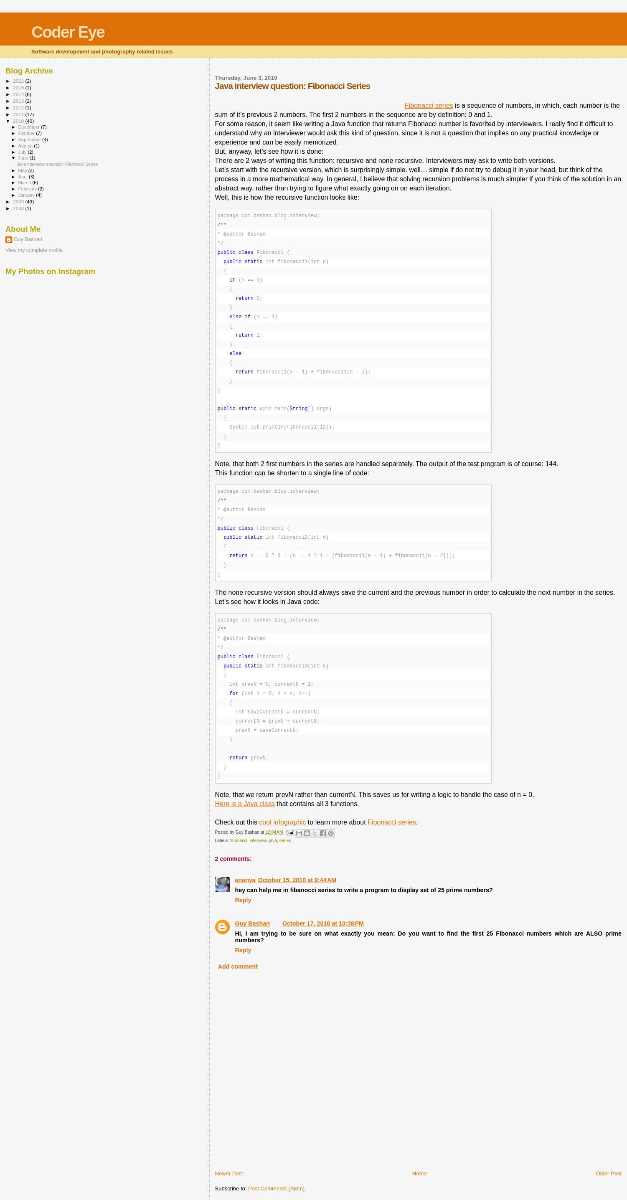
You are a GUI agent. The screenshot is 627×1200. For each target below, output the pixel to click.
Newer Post (229, 1173)
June (24, 157)
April (23, 176)
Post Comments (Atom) (276, 1188)
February (28, 188)
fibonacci (238, 840)
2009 (19, 201)
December (29, 126)
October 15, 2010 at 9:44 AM (297, 880)
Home (419, 1173)
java (273, 840)
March (25, 182)
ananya (245, 880)
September (30, 139)
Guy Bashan (252, 923)
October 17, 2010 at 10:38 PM (323, 923)
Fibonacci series (429, 105)
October (27, 133)
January (27, 195)
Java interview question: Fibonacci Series (57, 164)
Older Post (609, 1173)
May (23, 170)
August (26, 145)
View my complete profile (34, 250)
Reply (243, 900)
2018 (19, 87)
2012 (19, 107)
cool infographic (283, 822)
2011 (19, 114)
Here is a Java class (245, 803)
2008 (19, 208)
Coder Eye (67, 32)
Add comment (238, 966)
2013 (19, 101)
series (285, 840)
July (23, 152)
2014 (19, 94)
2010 (19, 121)
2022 (19, 81)
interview (258, 840)
